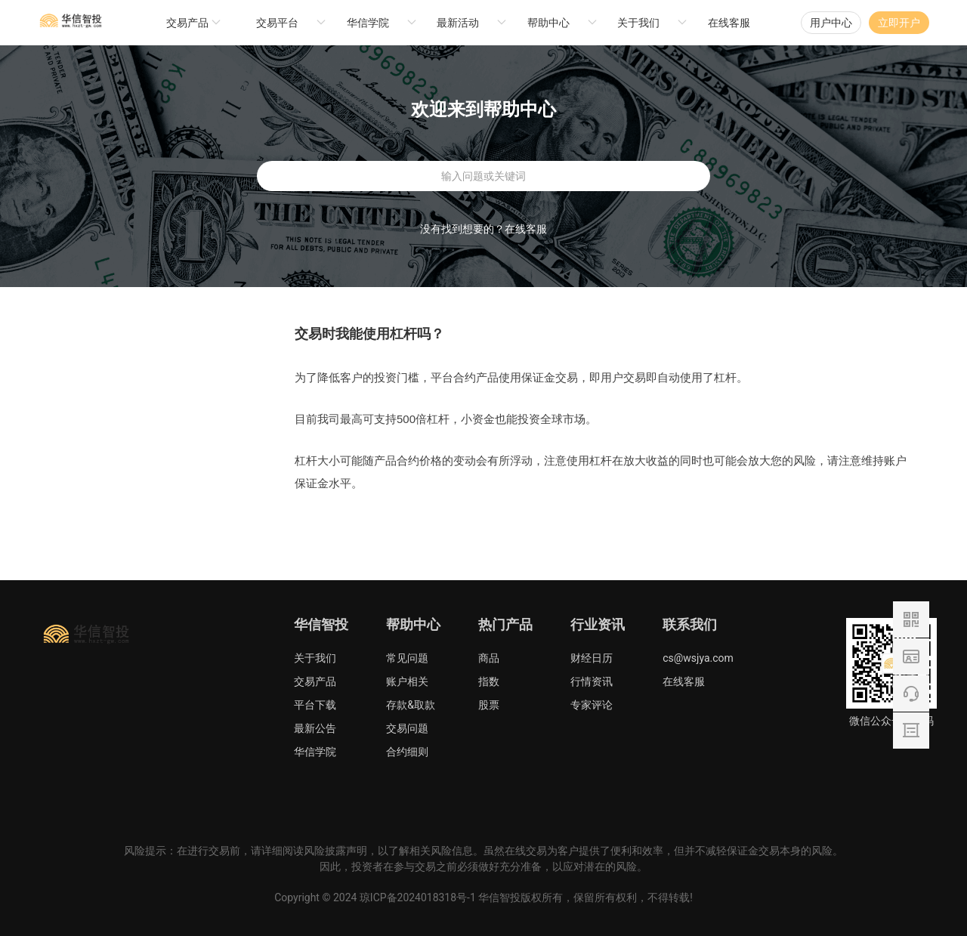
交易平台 (277, 23)
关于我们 (315, 658)
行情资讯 (591, 681)
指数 (488, 681)
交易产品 (315, 681)
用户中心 (831, 23)
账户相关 (407, 681)
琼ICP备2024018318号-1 (418, 897)
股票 (488, 705)
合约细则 (407, 752)
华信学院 (315, 752)
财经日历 (591, 658)
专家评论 (591, 705)
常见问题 (407, 658)
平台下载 (315, 705)
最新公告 (315, 728)
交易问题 (407, 728)
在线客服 (729, 23)
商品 (488, 658)
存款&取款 (410, 705)
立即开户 (899, 23)
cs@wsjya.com (698, 658)
